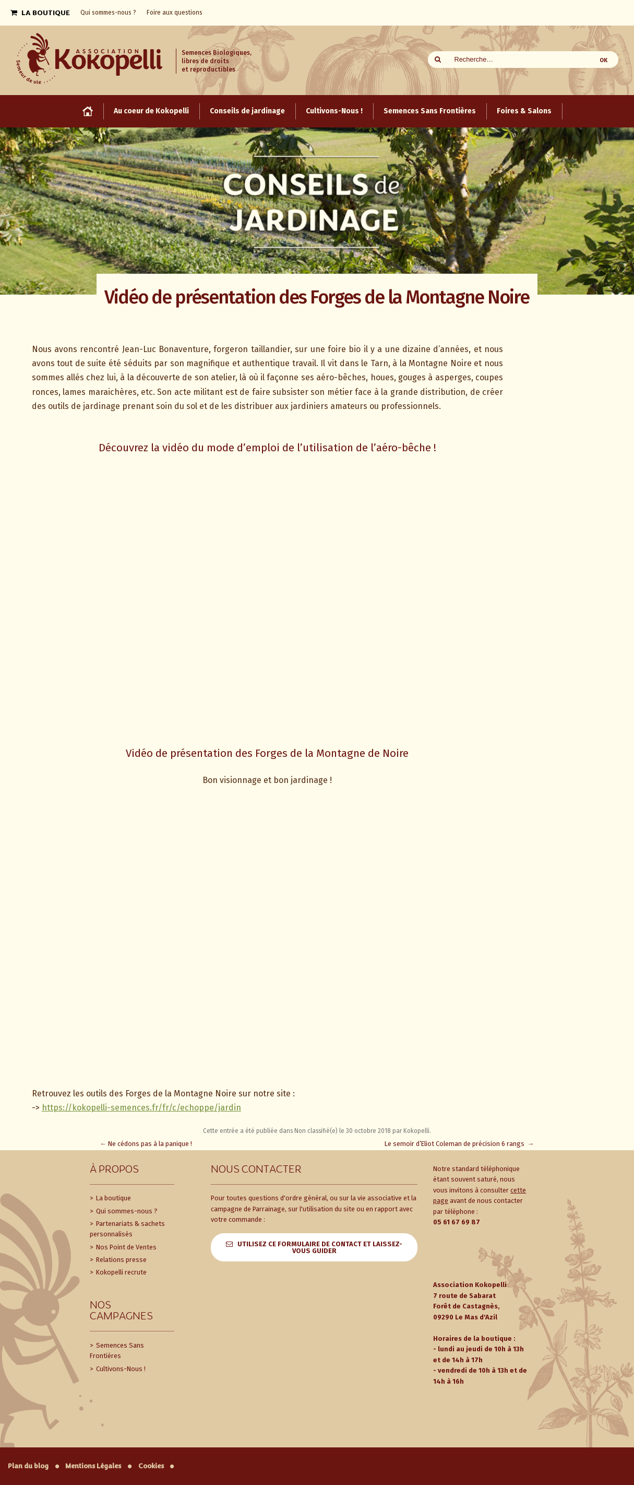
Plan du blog (28, 1465)
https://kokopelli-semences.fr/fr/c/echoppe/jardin (141, 1108)
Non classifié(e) (316, 1131)
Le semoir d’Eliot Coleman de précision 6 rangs (459, 1144)
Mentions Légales (93, 1465)
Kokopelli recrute (120, 1272)
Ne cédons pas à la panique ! (146, 1144)
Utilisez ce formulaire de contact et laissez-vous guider (319, 1247)
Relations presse (120, 1260)
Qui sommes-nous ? (126, 1211)
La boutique (112, 1198)
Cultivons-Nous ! (120, 1369)
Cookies (151, 1465)
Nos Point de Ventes (125, 1247)
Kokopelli (416, 1131)
